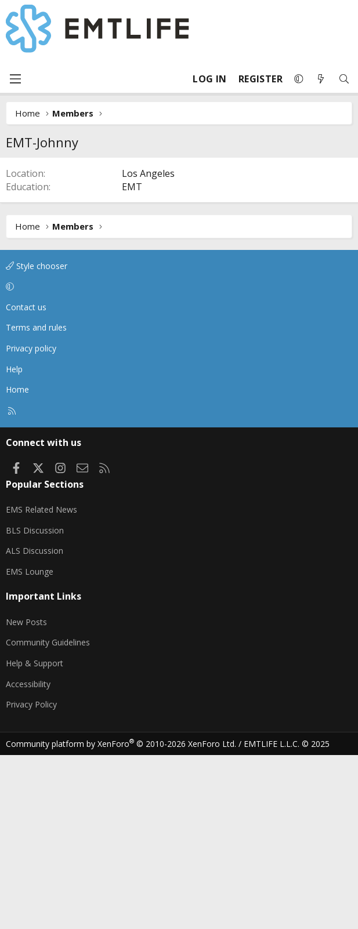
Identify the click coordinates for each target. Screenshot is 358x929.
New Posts (26, 795)
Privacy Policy (31, 878)
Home (17, 563)
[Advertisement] (179, 244)
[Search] (344, 79)
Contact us (26, 481)
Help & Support (34, 837)
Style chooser (36, 439)
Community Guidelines (48, 816)
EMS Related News (41, 683)
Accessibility (28, 857)
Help (14, 543)
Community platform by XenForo (121, 917)
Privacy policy (31, 522)
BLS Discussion (35, 704)
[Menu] (15, 79)
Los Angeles (148, 347)
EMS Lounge (29, 745)
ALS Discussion (34, 724)
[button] (298, 79)
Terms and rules (36, 501)
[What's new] (320, 79)
